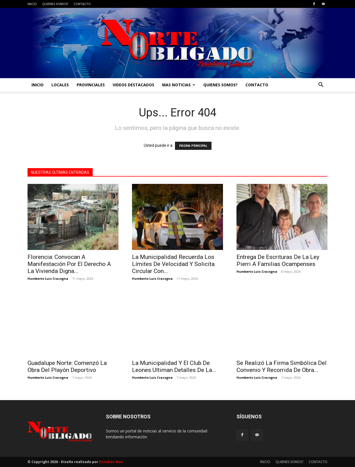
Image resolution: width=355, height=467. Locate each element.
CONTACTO (82, 4)
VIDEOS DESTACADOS (133, 84)
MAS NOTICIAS (178, 84)
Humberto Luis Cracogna (48, 278)
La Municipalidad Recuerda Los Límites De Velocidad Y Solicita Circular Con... (173, 264)
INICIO (32, 4)
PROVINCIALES (91, 84)
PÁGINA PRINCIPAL (193, 146)
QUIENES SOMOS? (55, 4)
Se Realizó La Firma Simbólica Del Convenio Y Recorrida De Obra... (281, 366)
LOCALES (60, 84)
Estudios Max (111, 461)
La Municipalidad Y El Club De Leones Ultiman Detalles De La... (174, 366)
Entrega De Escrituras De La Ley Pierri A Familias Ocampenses (277, 260)
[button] (320, 85)
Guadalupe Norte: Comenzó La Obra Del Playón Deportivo (67, 366)
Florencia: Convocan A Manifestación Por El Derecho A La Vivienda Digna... (69, 264)
